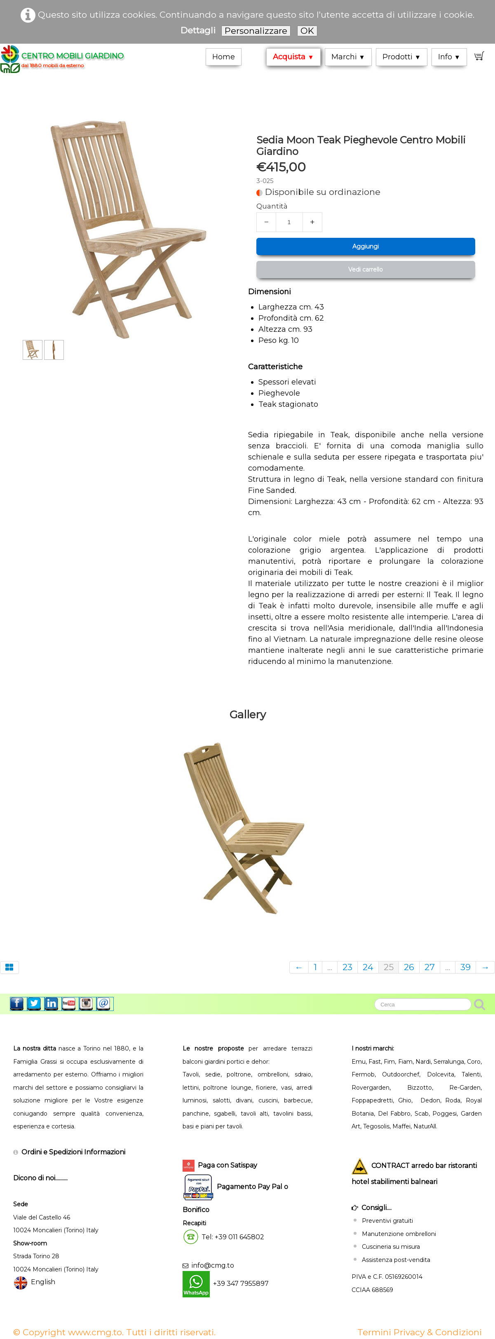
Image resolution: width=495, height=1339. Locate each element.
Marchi (348, 56)
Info (449, 56)
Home (223, 56)
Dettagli (198, 30)
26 (409, 967)
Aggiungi (365, 246)
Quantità (272, 206)
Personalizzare (256, 31)
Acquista (293, 56)
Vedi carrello (365, 269)
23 (347, 967)
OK (307, 31)
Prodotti (401, 56)
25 (389, 967)
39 (465, 967)
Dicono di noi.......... (40, 1178)
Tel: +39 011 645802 (233, 1237)
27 (430, 967)
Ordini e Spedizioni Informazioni (73, 1152)
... (329, 967)
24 (368, 967)
